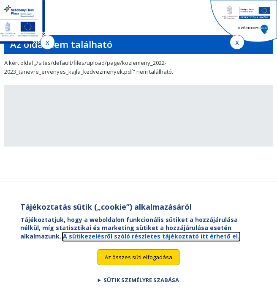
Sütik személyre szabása (141, 288)
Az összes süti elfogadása (138, 265)
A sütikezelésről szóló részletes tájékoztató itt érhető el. (151, 245)
